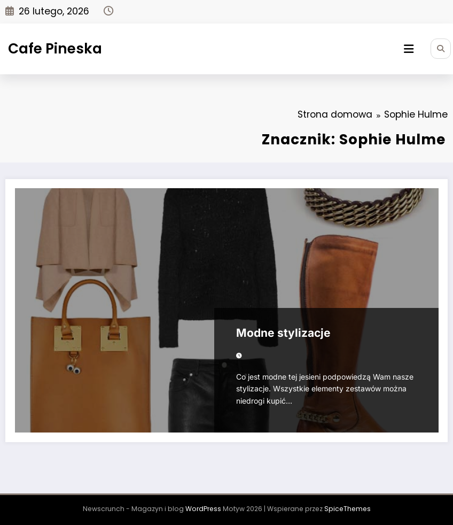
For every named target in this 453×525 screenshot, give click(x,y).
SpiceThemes (347, 508)
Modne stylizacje (283, 332)
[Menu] (408, 48)
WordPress (203, 508)
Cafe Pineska (55, 48)
